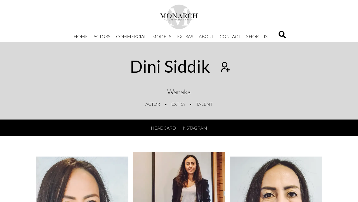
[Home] (179, 17)
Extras (185, 36)
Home (81, 36)
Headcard (163, 127)
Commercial (131, 36)
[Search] (282, 36)
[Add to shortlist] (225, 67)
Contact (230, 36)
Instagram (194, 127)
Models (161, 36)
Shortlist (258, 36)
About (206, 36)
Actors (101, 36)
